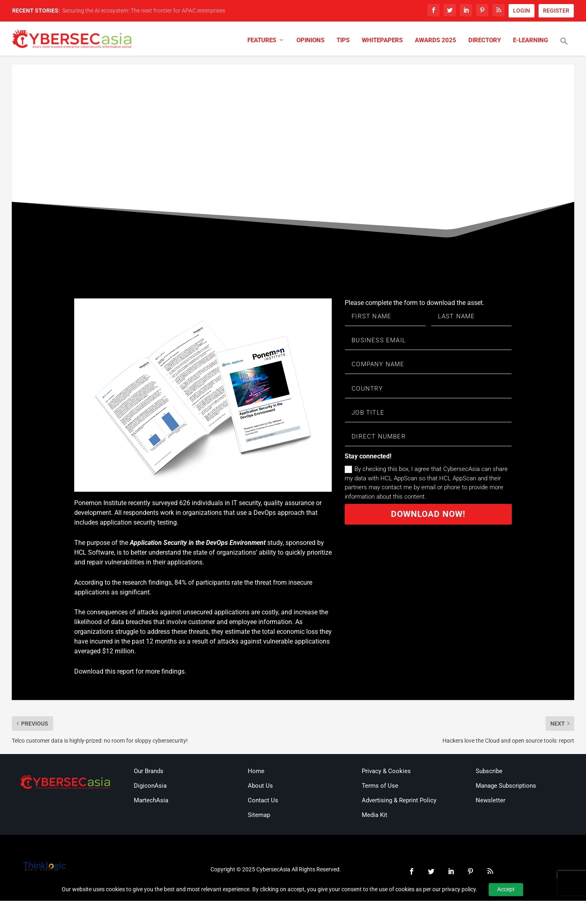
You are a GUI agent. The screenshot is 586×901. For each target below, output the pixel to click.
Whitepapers (382, 41)
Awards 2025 (435, 41)
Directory (484, 41)
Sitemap (259, 815)
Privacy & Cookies (386, 772)
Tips (343, 41)
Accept (506, 889)
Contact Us (263, 801)
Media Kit (374, 815)
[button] (564, 47)
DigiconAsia (150, 786)
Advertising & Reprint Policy (399, 801)
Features (261, 41)
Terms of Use (380, 786)
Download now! (428, 520)
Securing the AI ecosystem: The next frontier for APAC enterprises (143, 10)
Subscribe (489, 772)
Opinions (310, 41)
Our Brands (148, 772)
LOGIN (521, 10)
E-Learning (530, 41)
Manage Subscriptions (506, 786)
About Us (260, 786)
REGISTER (556, 10)
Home (256, 772)
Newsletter (490, 801)
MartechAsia (151, 801)
